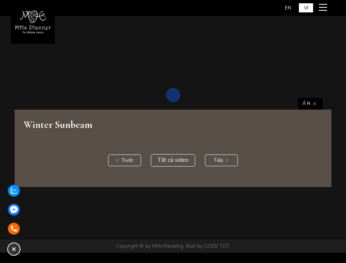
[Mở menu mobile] (324, 7)
